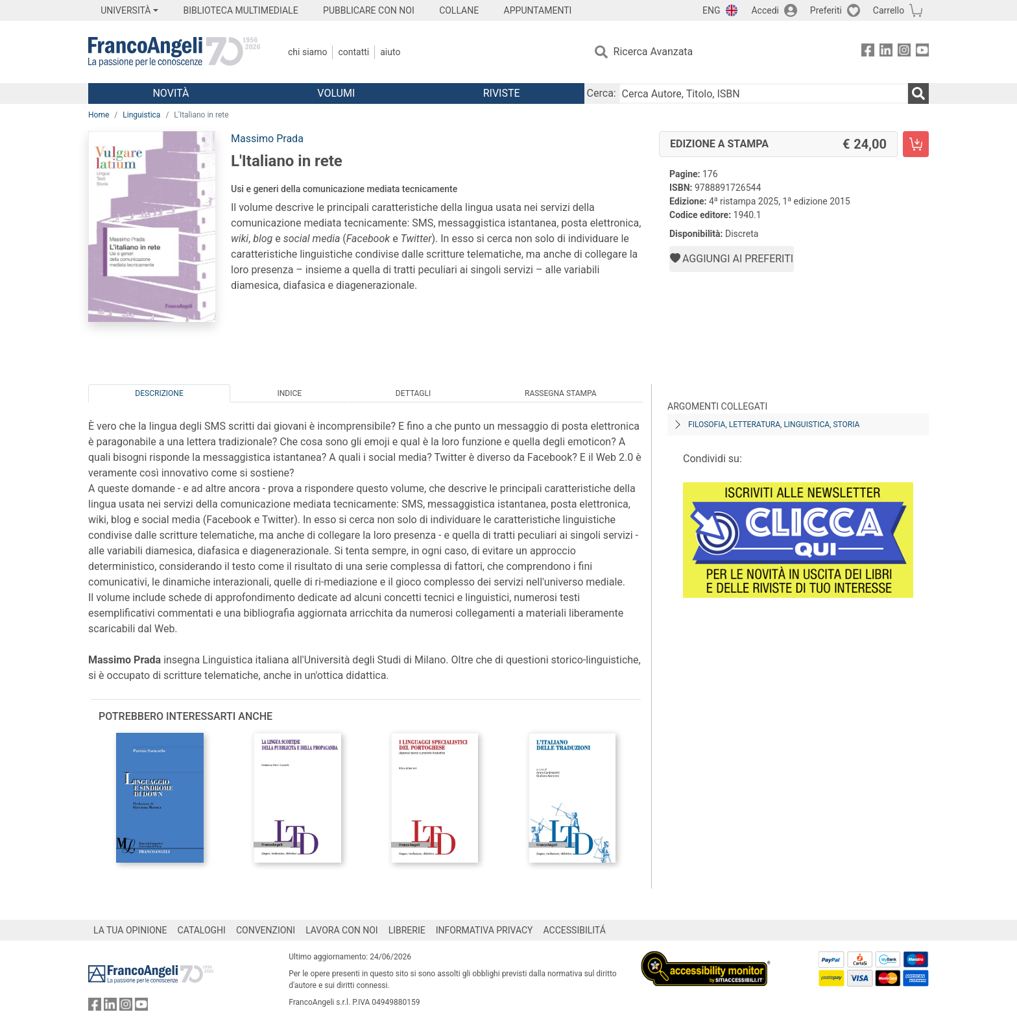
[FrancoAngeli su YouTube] (922, 52)
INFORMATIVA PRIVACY (484, 930)
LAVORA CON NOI (341, 930)
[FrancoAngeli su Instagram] (904, 52)
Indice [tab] (289, 393)
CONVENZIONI (265, 930)
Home (98, 114)
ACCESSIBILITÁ (575, 930)
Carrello (888, 10)
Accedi (765, 10)
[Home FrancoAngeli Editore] (174, 51)
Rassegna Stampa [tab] (561, 393)
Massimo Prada (267, 138)
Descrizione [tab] (159, 393)
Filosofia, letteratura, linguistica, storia (773, 424)
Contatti (353, 52)
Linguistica (141, 114)
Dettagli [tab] (413, 393)
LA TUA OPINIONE (130, 930)
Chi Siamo (307, 52)
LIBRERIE (407, 930)
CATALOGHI (202, 930)
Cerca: (601, 93)
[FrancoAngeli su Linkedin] (885, 52)
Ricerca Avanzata (653, 51)
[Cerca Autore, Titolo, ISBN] (763, 93)
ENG (711, 10)
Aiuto (390, 52)
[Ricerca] (918, 93)
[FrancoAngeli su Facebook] (867, 52)
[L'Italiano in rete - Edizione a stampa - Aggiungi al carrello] (916, 144)
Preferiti (826, 10)
